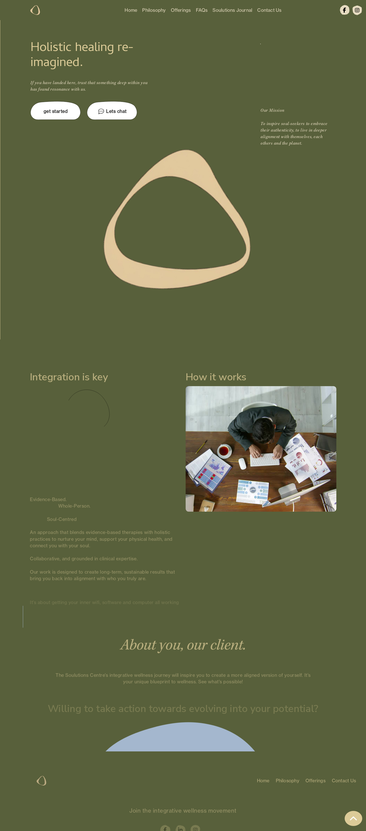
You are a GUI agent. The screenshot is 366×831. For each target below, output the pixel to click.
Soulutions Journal (232, 10)
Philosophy (154, 10)
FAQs (202, 10)
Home (131, 10)
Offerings (181, 10)
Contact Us (269, 10)
